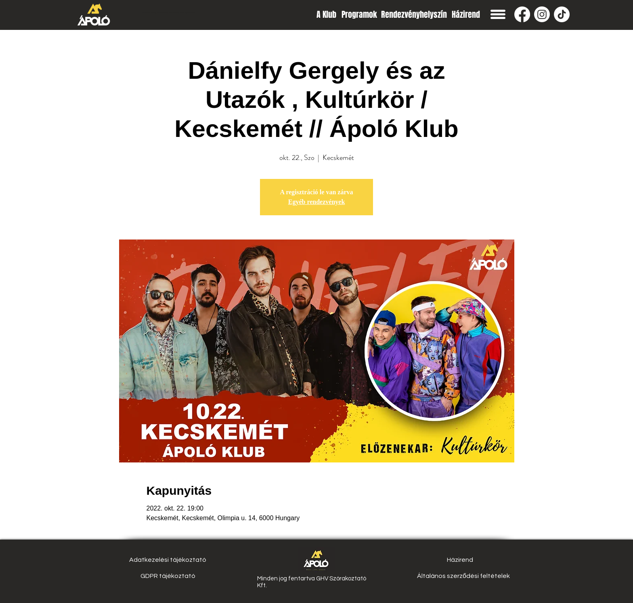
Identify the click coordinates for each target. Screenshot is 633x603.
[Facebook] (522, 14)
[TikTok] (562, 14)
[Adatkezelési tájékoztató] (167, 560)
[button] (497, 14)
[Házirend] (465, 14)
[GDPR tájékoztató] (167, 576)
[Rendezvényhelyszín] (414, 14)
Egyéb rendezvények (316, 201)
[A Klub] (326, 14)
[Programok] (359, 14)
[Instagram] (542, 14)
